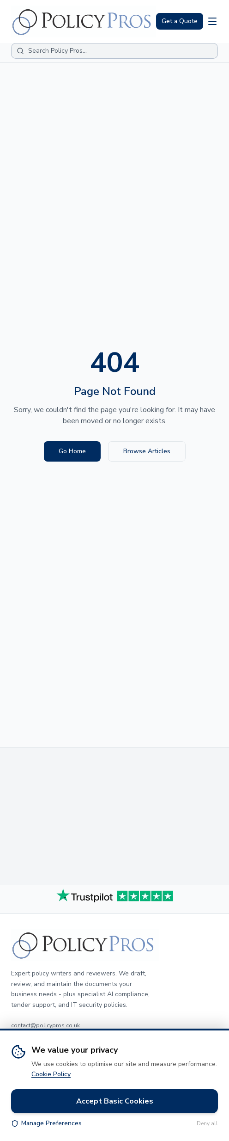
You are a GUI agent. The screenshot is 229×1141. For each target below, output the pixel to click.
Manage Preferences (46, 1123)
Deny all (207, 1123)
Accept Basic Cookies (114, 1101)
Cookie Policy (51, 1074)
